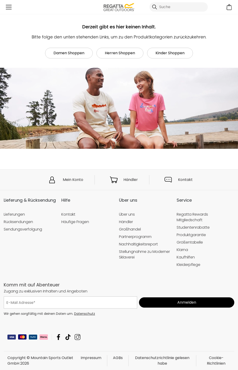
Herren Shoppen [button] (120, 53)
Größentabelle (190, 242)
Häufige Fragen (75, 221)
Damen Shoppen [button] (68, 53)
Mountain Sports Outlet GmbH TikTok (68, 337)
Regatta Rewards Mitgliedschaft (192, 217)
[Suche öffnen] (178, 7)
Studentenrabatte (193, 227)
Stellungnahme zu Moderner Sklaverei (144, 254)
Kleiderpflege (188, 264)
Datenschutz (84, 313)
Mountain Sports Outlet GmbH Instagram (77, 337)
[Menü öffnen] (9, 7)
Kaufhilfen (186, 257)
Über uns (127, 214)
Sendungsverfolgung (23, 229)
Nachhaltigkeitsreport (138, 244)
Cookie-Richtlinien (216, 360)
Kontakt (185, 179)
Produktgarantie (191, 235)
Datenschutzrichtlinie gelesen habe (162, 360)
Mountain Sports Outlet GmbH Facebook (58, 337)
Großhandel (130, 229)
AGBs (118, 357)
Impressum (91, 357)
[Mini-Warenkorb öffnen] (229, 7)
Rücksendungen (18, 221)
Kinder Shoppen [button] (170, 53)
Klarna (182, 249)
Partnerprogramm (135, 236)
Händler (130, 179)
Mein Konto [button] (73, 179)
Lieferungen (14, 214)
